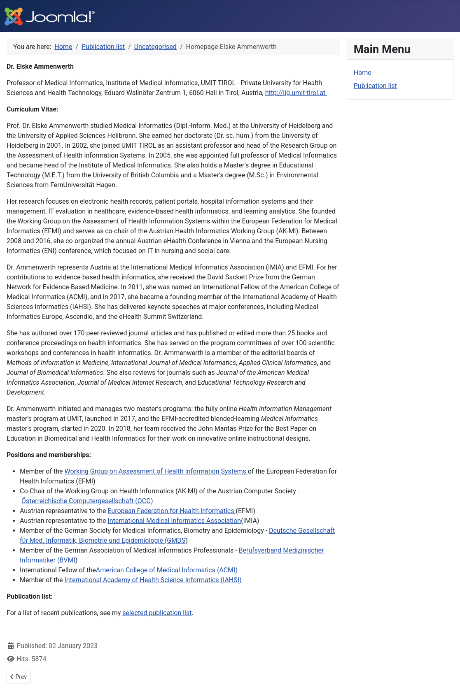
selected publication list (156, 613)
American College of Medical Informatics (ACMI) (167, 570)
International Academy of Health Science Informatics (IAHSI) (153, 580)
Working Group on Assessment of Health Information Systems (156, 471)
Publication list (375, 86)
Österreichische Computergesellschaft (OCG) (87, 501)
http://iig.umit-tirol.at (296, 93)
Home (362, 73)
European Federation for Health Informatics (171, 511)
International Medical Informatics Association (174, 521)
